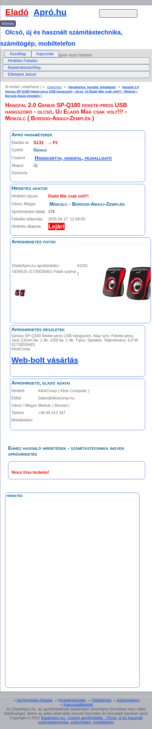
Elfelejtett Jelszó (22, 74)
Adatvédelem (128, 700)
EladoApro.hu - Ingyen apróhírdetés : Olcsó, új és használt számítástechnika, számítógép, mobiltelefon (90, 720)
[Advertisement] (52, 609)
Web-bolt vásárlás (45, 360)
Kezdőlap (18, 54)
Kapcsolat (45, 54)
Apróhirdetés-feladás (35, 700)
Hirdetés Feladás (22, 61)
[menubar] (32, 54)
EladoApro (54, 87)
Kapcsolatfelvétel (78, 705)
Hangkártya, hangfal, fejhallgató (92, 87)
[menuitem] (18, 54)
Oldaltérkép (102, 700)
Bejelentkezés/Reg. (25, 67)
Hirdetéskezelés (72, 700)
